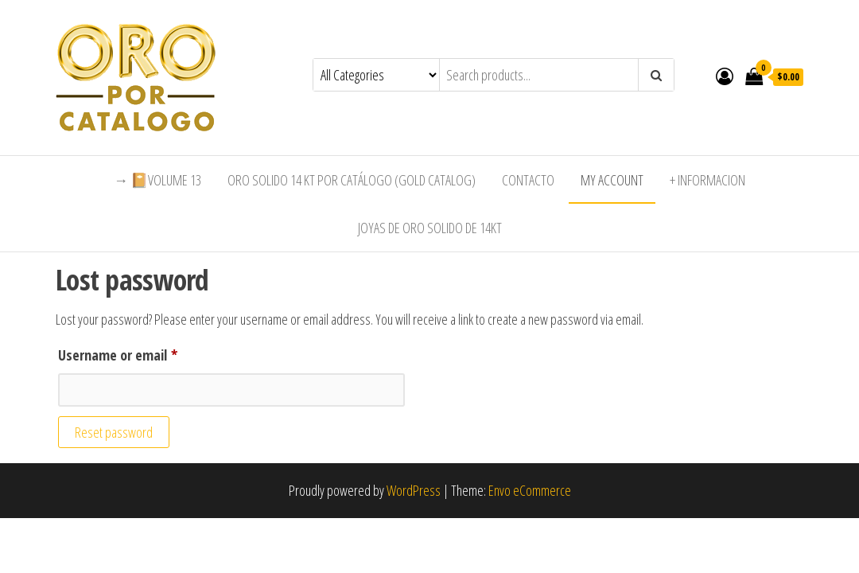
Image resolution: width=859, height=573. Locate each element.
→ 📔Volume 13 (157, 179)
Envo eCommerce (529, 490)
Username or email (142, 352)
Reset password (114, 432)
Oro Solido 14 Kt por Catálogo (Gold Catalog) (351, 179)
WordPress (414, 490)
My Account (612, 179)
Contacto (528, 179)
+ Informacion (707, 179)
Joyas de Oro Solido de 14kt (430, 227)
